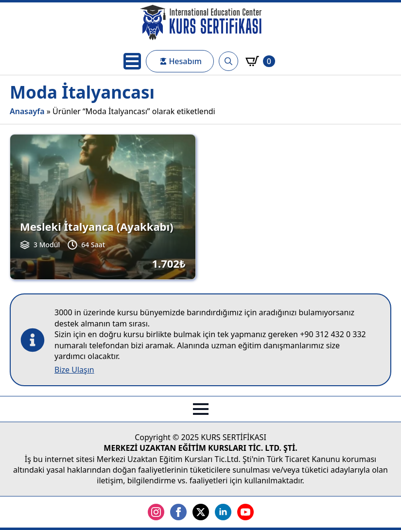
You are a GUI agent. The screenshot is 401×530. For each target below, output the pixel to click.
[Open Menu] (132, 61)
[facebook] (178, 512)
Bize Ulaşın (74, 369)
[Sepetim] (260, 61)
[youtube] (245, 512)
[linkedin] (223, 512)
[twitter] (200, 512)
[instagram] (156, 512)
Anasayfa (27, 111)
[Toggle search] (228, 61)
